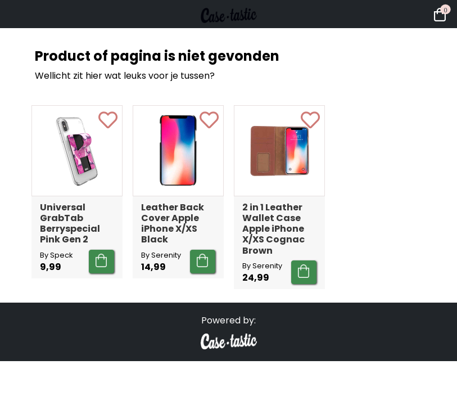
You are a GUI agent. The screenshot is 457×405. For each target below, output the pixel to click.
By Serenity (161, 255)
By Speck (56, 255)
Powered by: (228, 320)
